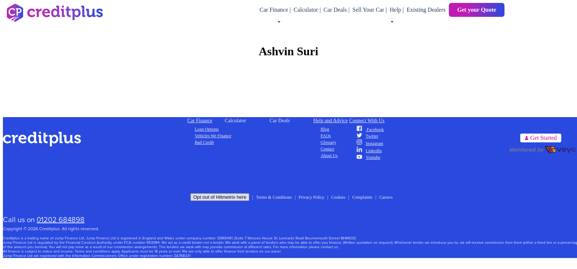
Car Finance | (276, 10)
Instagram (370, 143)
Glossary (328, 142)
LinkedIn (369, 150)
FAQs (326, 135)
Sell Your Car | (370, 10)
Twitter (367, 136)
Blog (325, 129)
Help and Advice (330, 120)
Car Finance (199, 120)
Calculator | (308, 10)
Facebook (370, 129)
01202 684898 (61, 220)
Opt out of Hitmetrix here (219, 197)
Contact (327, 149)
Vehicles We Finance (213, 135)
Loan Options (207, 129)
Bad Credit (204, 142)
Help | (397, 10)
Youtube (368, 157)
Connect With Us (366, 120)
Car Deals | (337, 10)
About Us (329, 155)
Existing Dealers (426, 10)
